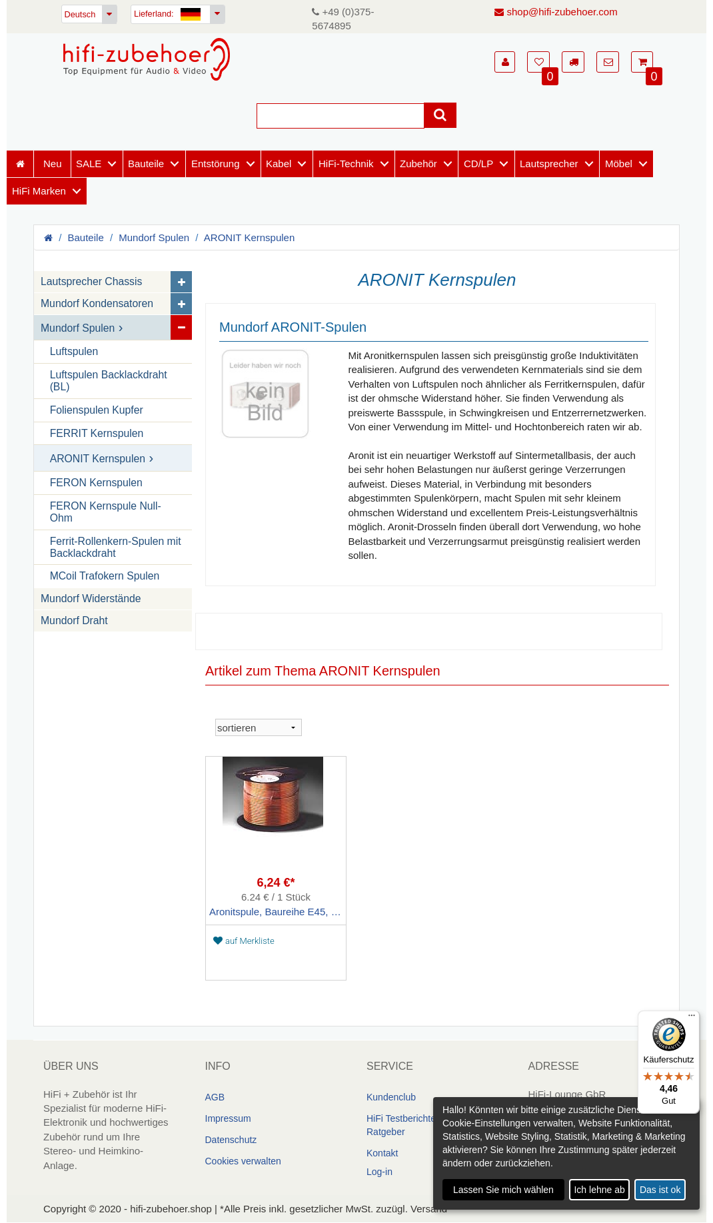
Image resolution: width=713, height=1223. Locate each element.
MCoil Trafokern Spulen (105, 576)
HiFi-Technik (346, 163)
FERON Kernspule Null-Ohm (105, 512)
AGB (215, 1097)
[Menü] (692, 1018)
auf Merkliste (244, 941)
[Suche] (340, 116)
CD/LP (478, 163)
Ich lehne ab (599, 1189)
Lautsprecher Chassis (91, 282)
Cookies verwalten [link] (243, 1161)
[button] (504, 62)
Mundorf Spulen (154, 237)
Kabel (278, 163)
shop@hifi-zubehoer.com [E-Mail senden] (555, 11)
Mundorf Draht (74, 621)
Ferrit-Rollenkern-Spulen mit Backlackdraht (115, 547)
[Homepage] (146, 59)
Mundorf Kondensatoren (97, 304)
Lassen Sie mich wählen (503, 1189)
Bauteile (146, 163)
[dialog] (566, 1153)
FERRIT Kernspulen (97, 433)
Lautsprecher (549, 163)
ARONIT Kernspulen (249, 237)
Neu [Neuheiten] (52, 163)
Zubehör (418, 163)
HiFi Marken (39, 191)
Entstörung (215, 163)
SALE (88, 163)
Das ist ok (660, 1189)
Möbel (618, 163)
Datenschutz (231, 1139)
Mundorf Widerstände (91, 599)
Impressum (228, 1118)
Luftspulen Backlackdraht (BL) (108, 380)
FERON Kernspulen (96, 482)
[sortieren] (258, 728)
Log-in (379, 1171)
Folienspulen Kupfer (96, 410)
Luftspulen (74, 352)
